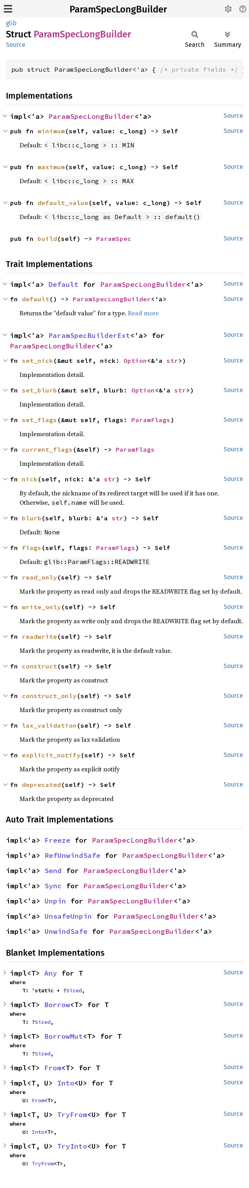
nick (30, 479)
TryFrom (72, 1114)
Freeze (57, 840)
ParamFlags (150, 420)
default (35, 299)
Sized (74, 990)
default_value (63, 203)
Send (53, 870)
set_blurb (39, 390)
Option (135, 360)
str (172, 360)
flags (31, 548)
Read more (143, 313)
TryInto (72, 1146)
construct (39, 666)
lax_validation (49, 725)
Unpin (55, 900)
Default (63, 284)
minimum (51, 131)
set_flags (39, 420)
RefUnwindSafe (72, 855)
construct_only (49, 696)
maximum (51, 167)
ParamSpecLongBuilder (118, 9)
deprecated (41, 784)
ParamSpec (113, 238)
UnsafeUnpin (68, 916)
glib (11, 23)
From (52, 1067)
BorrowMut (63, 1036)
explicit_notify (51, 755)
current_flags (47, 449)
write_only (41, 607)
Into (65, 1082)
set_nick (37, 360)
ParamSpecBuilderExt (89, 335)
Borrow (57, 1004)
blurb (31, 518)
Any (50, 973)
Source (15, 44)
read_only (39, 577)
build (47, 238)
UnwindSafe (66, 931)
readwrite (39, 636)
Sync (53, 885)
